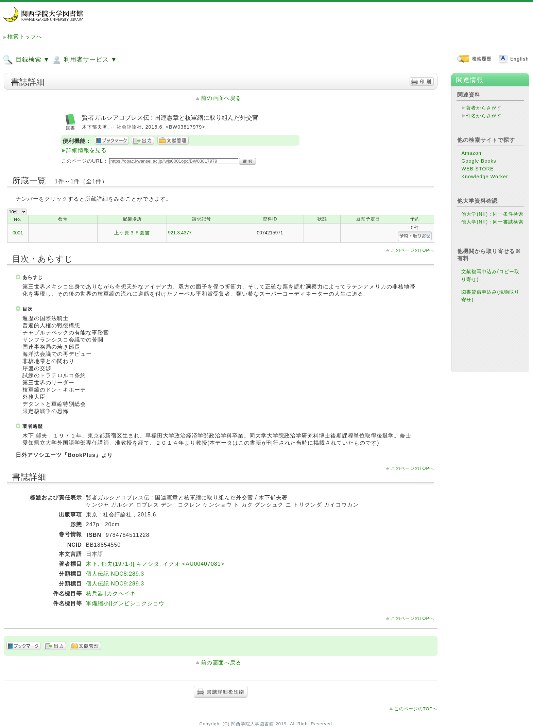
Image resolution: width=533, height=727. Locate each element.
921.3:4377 (180, 232)
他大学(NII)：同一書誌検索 (492, 222)
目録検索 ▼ (26, 60)
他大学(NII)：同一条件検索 (492, 214)
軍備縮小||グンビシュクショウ (125, 603)
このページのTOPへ (412, 250)
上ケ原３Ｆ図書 (132, 232)
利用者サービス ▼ (84, 60)
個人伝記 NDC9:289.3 (115, 583)
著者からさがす (484, 108)
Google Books (478, 161)
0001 (18, 232)
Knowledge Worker (484, 176)
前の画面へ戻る (221, 98)
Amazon (471, 153)
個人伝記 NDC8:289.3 (115, 574)
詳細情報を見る (86, 150)
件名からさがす (484, 115)
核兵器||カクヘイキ (111, 593)
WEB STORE (477, 168)
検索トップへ (24, 36)
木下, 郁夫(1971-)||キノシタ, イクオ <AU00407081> (155, 564)
